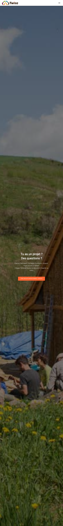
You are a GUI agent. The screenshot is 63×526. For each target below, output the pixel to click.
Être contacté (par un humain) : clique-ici (31, 278)
